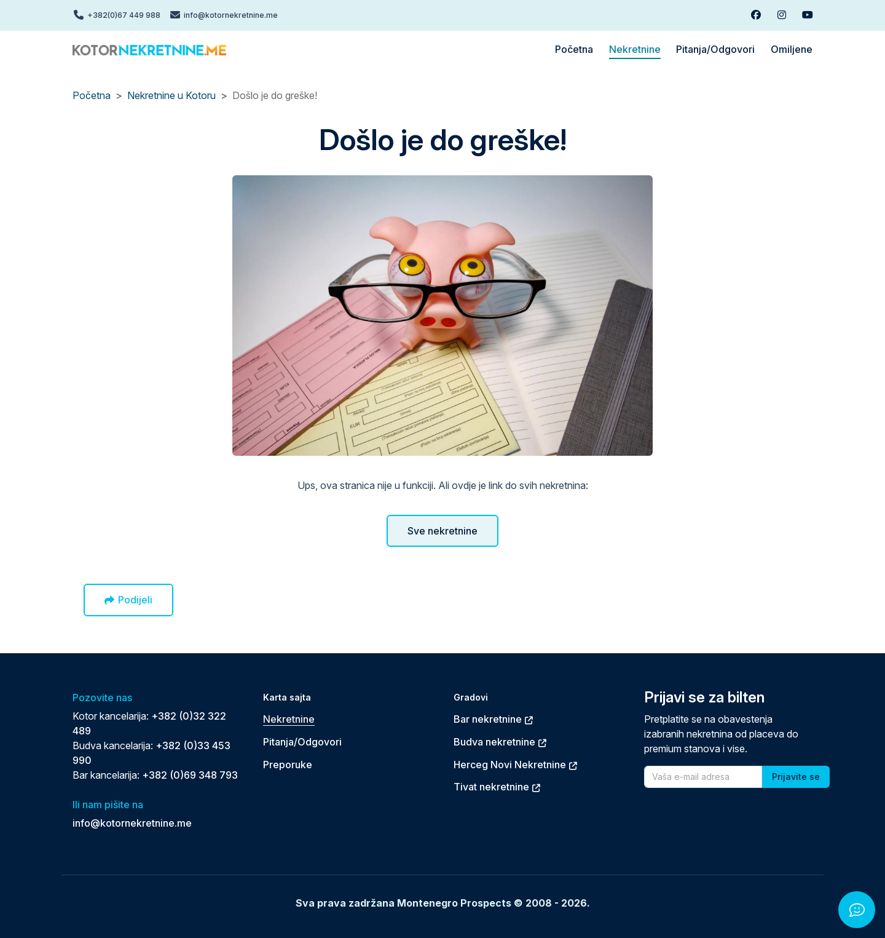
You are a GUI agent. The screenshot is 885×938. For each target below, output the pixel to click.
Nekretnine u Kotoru (171, 95)
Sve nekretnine (442, 531)
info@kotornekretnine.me (132, 823)
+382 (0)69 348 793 (190, 775)
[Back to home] (149, 49)
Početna (92, 95)
